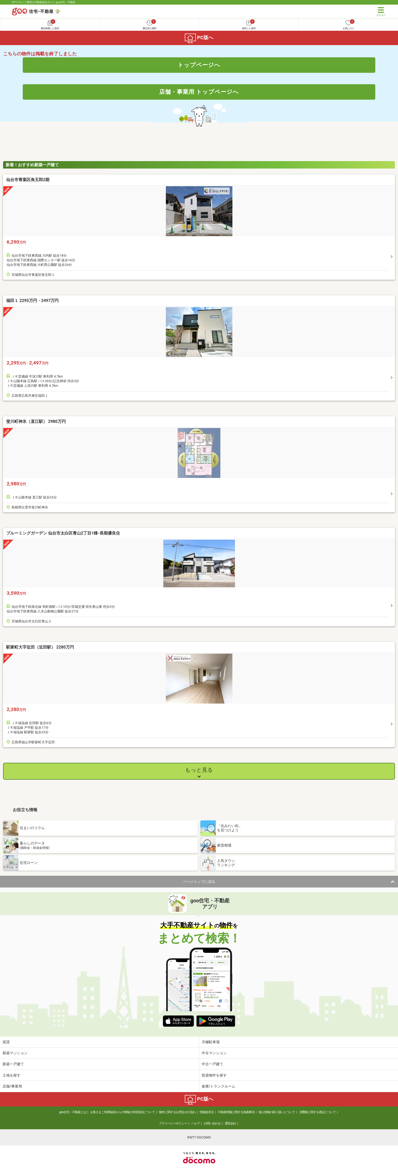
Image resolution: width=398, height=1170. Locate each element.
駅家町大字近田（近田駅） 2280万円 (40, 647)
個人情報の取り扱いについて (277, 1112)
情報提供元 (207, 1112)
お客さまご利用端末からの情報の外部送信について (122, 1112)
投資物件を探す (214, 1075)
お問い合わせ (212, 1123)
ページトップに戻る (199, 882)
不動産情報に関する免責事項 (236, 1112)
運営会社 (230, 1123)
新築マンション (15, 1053)
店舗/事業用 (12, 1086)
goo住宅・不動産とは (72, 1112)
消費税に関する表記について (317, 1112)
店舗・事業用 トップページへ (199, 91)
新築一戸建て (13, 1064)
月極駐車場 (211, 1042)
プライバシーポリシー (173, 1123)
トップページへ (199, 64)
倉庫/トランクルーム (218, 1086)
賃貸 (6, 1042)
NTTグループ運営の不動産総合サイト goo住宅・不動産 (43, 2)
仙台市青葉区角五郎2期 (27, 179)
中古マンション (214, 1053)
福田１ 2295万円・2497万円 (32, 300)
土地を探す (11, 1075)
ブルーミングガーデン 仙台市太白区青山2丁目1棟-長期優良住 (63, 533)
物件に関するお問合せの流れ (177, 1112)
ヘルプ (195, 1123)
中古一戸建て (212, 1064)
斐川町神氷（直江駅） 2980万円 (36, 421)
